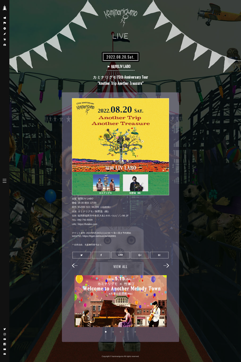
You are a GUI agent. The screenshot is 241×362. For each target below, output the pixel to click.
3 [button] (120, 332)
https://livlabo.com (87, 224)
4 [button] (128, 332)
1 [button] (105, 332)
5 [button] (135, 332)
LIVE (120, 36)
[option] (120, 301)
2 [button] (113, 332)
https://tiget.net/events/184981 (99, 236)
